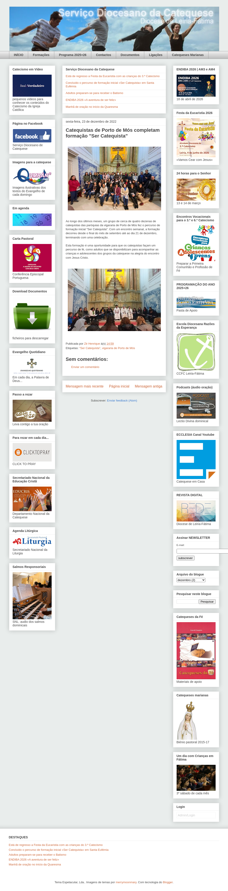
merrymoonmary (126, 882)
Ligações (155, 55)
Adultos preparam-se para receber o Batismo (94, 93)
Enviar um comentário (85, 367)
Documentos (130, 55)
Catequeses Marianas (188, 55)
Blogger (168, 882)
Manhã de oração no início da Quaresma (92, 106)
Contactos (103, 55)
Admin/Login (186, 815)
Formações (41, 55)
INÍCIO (18, 55)
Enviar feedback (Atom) (122, 400)
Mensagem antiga (148, 386)
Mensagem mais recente (85, 386)
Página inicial (119, 386)
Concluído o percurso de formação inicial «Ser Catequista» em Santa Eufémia (59, 849)
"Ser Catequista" (89, 348)
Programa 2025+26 (72, 55)
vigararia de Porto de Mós (118, 348)
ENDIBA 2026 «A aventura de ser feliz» (91, 100)
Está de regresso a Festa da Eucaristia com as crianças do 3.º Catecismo (113, 76)
